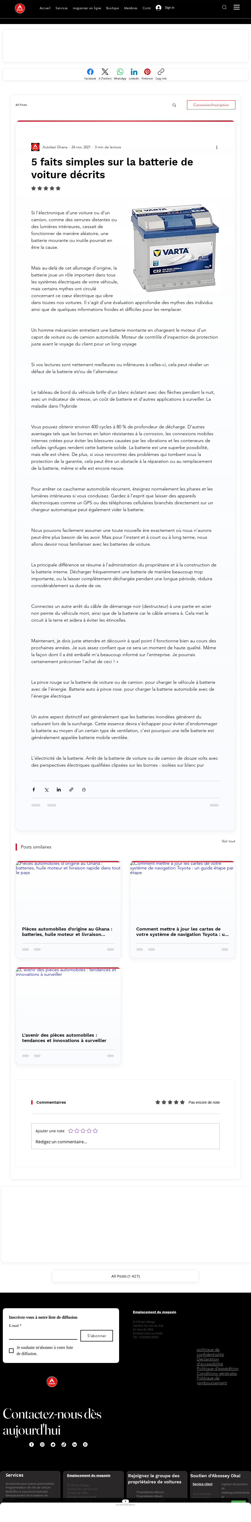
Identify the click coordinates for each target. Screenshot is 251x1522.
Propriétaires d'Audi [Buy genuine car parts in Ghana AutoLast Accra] (149, 1496)
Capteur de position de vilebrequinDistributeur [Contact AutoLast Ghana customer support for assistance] (235, 1490)
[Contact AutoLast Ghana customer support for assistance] (148, 8)
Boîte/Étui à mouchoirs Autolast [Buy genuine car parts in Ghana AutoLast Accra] (27, 1491)
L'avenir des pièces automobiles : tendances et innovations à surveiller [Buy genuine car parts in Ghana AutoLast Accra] (64, 1037)
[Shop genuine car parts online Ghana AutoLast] (113, 8)
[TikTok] (64, 1444)
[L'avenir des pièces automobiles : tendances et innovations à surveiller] (68, 996)
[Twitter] (53, 1444)
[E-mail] (41, 1334)
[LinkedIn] (134, 74)
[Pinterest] (147, 74)
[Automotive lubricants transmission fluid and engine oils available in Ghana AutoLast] (87, 8)
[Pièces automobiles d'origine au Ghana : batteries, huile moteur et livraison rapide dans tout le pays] (68, 890)
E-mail (15, 1326)
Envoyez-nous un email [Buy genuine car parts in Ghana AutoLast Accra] (147, 1333)
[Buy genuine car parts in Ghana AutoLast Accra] (20, 8)
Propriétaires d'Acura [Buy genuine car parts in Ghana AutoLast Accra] (150, 1492)
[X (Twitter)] (105, 74)
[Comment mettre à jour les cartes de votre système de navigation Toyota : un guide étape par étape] (182, 890)
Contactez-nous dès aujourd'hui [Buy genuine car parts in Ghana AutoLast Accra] (52, 1421)
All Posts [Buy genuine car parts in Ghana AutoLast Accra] (21, 105)
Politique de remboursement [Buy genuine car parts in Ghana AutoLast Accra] (212, 1380)
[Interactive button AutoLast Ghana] (224, 7)
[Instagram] (42, 1444)
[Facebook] (90, 74)
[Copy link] (160, 74)
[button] (174, 105)
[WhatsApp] (120, 74)
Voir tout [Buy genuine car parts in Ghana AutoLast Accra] (228, 841)
